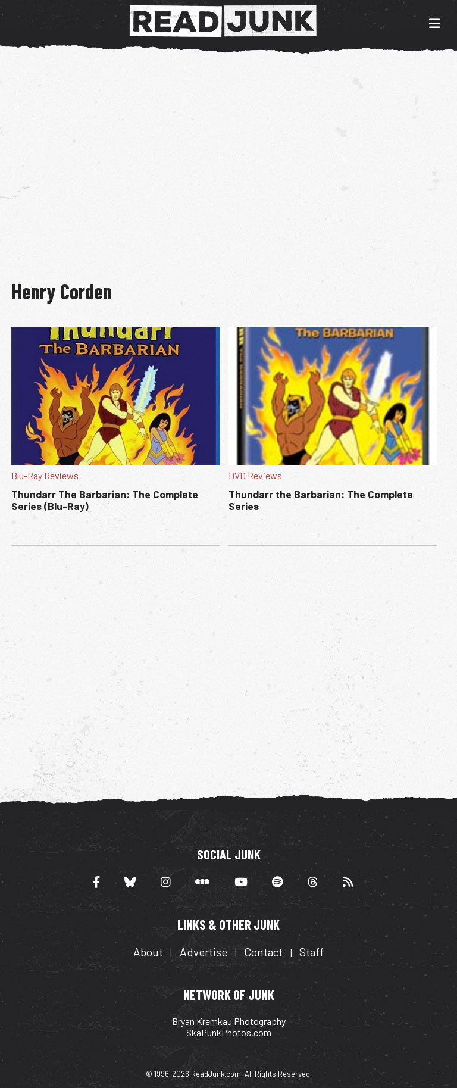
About (148, 952)
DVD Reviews (255, 475)
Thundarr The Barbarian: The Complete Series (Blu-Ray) (104, 499)
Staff (311, 952)
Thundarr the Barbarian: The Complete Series (320, 499)
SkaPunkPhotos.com (228, 1032)
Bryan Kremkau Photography (229, 1021)
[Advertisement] (233, 159)
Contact (263, 952)
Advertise (203, 952)
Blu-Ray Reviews (45, 475)
